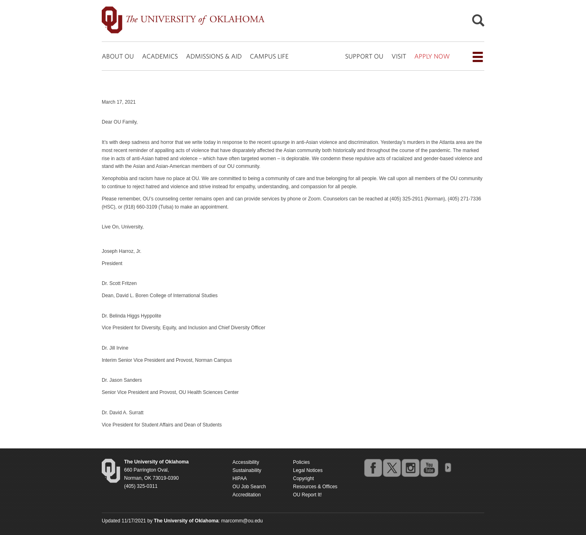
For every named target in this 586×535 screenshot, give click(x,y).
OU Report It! (307, 495)
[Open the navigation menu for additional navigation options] (477, 56)
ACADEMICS (160, 56)
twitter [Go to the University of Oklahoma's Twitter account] (391, 467)
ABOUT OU (118, 56)
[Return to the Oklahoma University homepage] (156, 462)
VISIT (398, 56)
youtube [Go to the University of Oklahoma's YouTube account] (429, 467)
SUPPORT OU (364, 56)
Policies (301, 462)
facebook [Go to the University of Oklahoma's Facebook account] (372, 467)
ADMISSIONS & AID (214, 56)
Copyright (303, 478)
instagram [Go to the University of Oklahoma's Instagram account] (410, 467)
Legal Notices (308, 470)
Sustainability (246, 470)
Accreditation (246, 495)
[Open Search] (478, 22)
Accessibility (245, 462)
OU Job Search (249, 486)
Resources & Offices (315, 486)
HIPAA (239, 478)
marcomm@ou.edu (242, 521)
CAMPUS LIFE (269, 56)
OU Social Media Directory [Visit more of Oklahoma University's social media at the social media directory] (447, 467)
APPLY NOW (432, 56)
